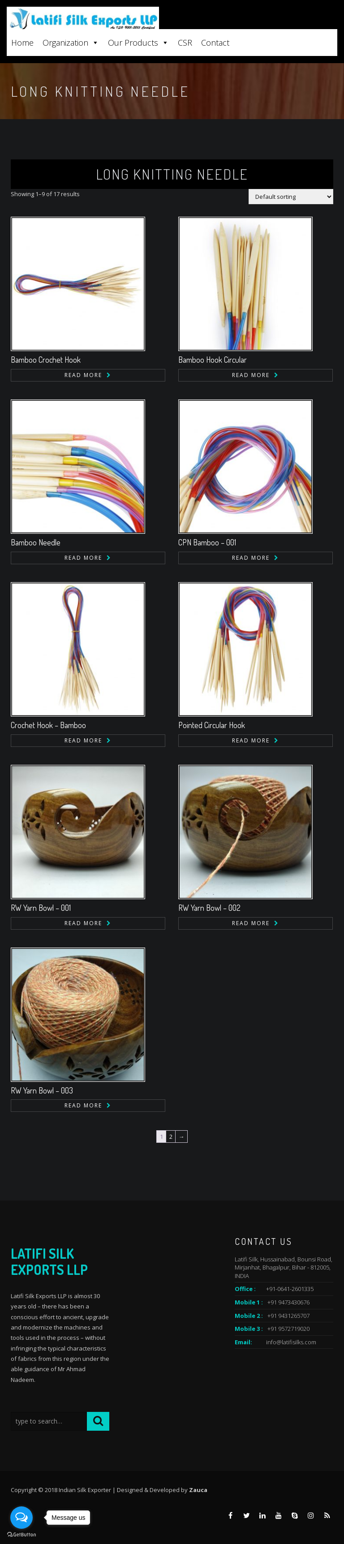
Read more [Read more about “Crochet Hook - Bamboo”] (83, 740)
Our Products (138, 42)
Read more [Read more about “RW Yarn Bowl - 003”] (83, 1105)
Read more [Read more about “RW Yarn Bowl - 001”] (83, 923)
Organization (71, 42)
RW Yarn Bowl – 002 (209, 908)
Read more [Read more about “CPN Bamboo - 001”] (251, 558)
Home (22, 42)
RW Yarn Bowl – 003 (42, 1090)
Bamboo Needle (35, 542)
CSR (185, 42)
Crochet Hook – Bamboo (48, 725)
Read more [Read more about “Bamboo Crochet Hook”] (83, 375)
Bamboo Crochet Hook (46, 360)
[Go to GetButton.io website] (21, 1535)
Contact (215, 42)
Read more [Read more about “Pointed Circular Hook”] (251, 740)
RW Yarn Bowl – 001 (41, 908)
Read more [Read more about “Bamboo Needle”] (83, 558)
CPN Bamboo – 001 (207, 542)
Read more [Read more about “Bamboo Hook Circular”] (251, 375)
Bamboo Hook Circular (212, 360)
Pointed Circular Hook (211, 725)
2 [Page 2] (170, 1136)
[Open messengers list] (21, 1517)
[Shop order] (291, 196)
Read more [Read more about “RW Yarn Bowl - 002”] (251, 923)
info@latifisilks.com (291, 1342)
